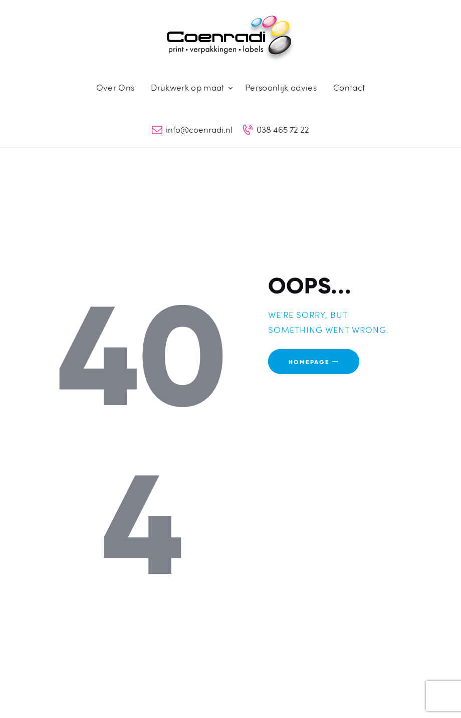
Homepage (309, 361)
